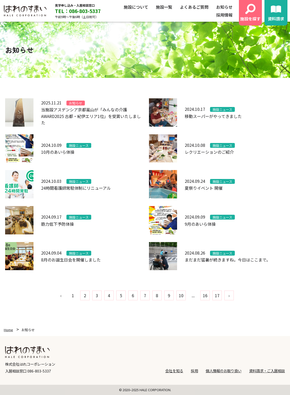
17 (217, 295)
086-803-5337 (39, 371)
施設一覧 (164, 7)
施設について (136, 7)
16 (205, 295)
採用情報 (224, 15)
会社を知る (174, 370)
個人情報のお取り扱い (223, 370)
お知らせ (224, 7)
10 (181, 295)
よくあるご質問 (194, 7)
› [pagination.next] (229, 295)
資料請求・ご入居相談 (267, 370)
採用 (194, 370)
